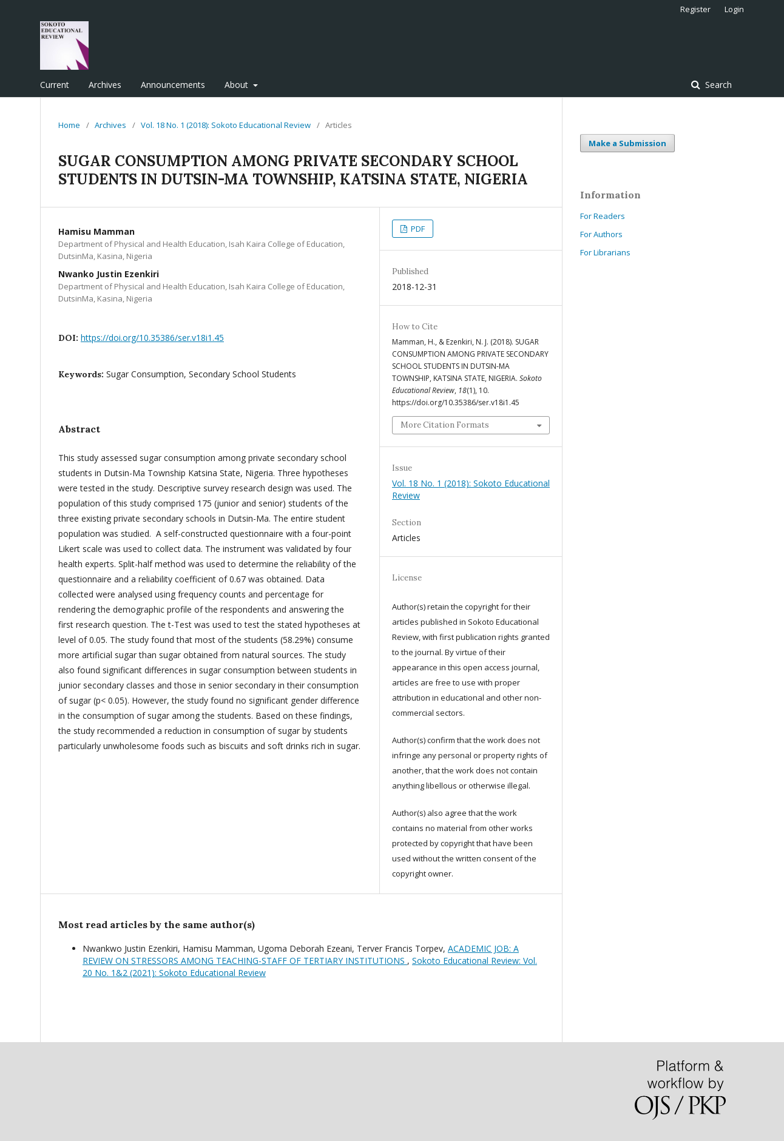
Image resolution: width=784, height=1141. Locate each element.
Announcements (173, 84)
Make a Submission (627, 143)
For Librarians (605, 252)
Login (734, 9)
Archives (105, 84)
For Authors (601, 234)
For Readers (602, 215)
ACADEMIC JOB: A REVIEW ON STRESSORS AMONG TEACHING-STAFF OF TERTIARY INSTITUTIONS (301, 954)
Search (717, 84)
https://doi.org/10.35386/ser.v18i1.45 (152, 337)
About (238, 84)
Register (695, 9)
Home (69, 124)
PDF (417, 228)
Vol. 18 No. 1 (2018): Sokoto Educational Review (226, 124)
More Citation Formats (444, 425)
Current (54, 84)
